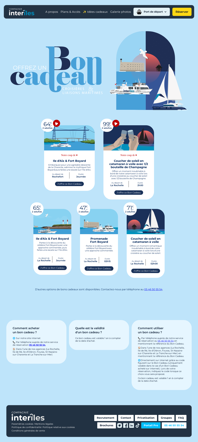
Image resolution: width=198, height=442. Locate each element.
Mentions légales (43, 424)
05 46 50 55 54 (153, 289)
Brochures (106, 425)
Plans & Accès (70, 11)
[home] (21, 12)
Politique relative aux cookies (59, 427)
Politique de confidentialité (26, 427)
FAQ (181, 417)
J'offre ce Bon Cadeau (69, 183)
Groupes (166, 417)
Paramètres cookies (22, 424)
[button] (151, 12)
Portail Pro (151, 425)
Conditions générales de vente (28, 431)
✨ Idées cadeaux (95, 11)
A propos (51, 11)
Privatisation (146, 417)
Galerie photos (120, 11)
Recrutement (105, 417)
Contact (126, 417)
